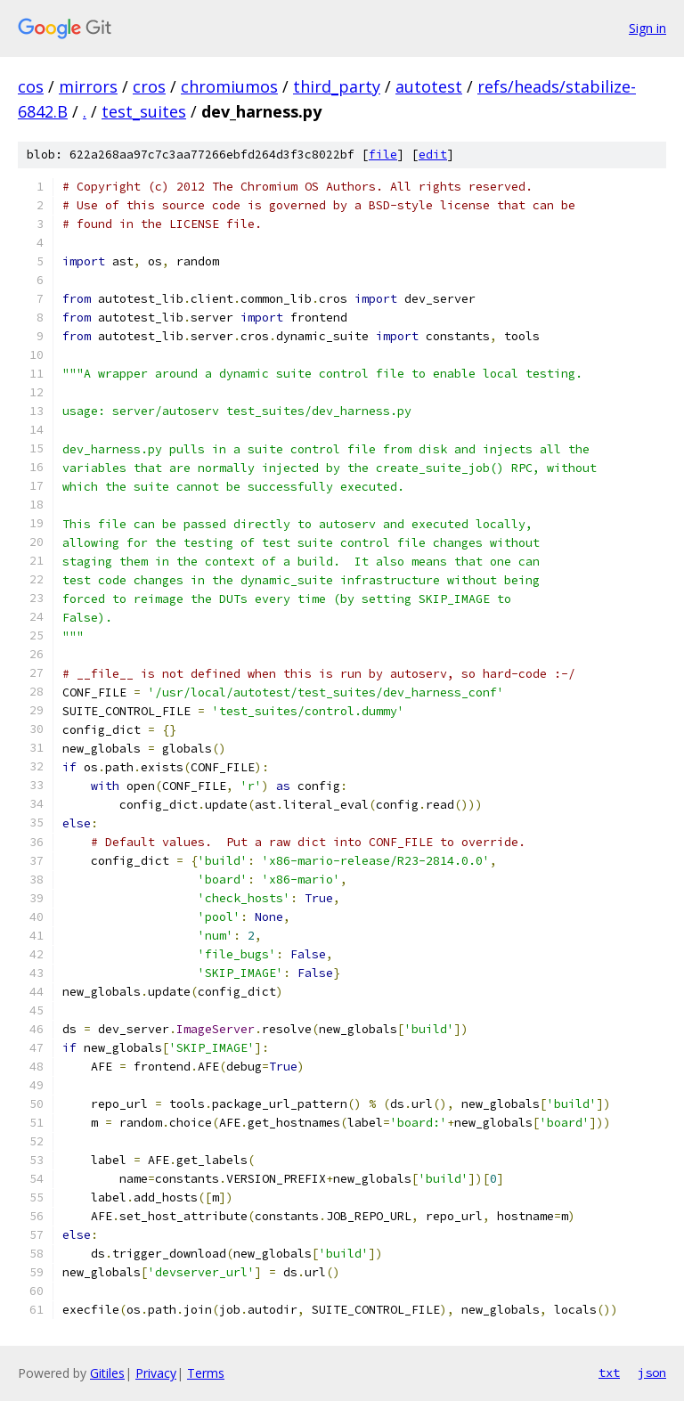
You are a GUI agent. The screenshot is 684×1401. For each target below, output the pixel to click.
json (652, 1372)
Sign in (647, 28)
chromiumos (229, 86)
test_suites (144, 111)
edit (433, 154)
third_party (336, 86)
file (383, 154)
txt (609, 1372)
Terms (205, 1372)
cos (31, 86)
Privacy (155, 1372)
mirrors (88, 86)
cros (149, 86)
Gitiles (107, 1372)
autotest (428, 86)
